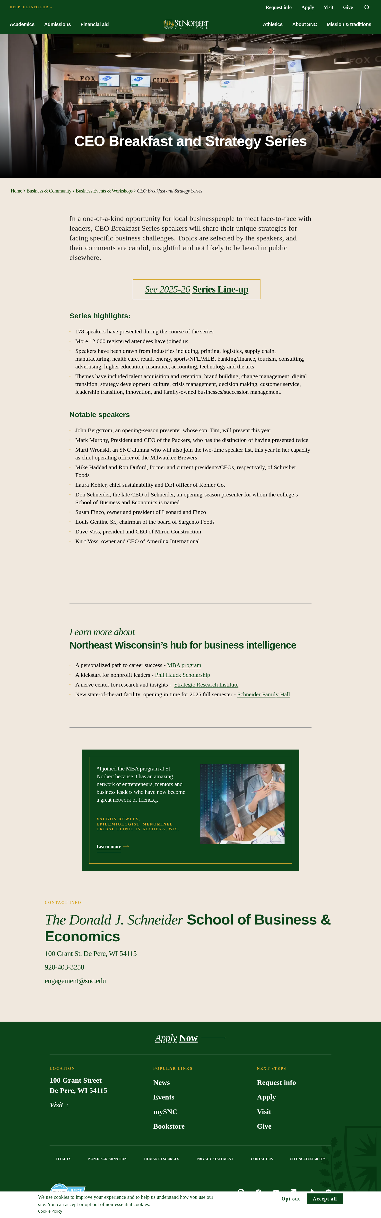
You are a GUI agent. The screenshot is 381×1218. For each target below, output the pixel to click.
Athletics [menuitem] (273, 24)
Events (163, 1097)
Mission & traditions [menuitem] (349, 24)
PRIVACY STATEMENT (215, 1159)
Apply (266, 1097)
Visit (60, 1105)
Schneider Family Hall (263, 694)
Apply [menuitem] (307, 7)
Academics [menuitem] (22, 24)
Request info (276, 1082)
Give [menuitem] (348, 7)
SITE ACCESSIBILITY (307, 1159)
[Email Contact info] (75, 981)
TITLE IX (63, 1159)
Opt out (290, 1198)
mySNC (165, 1112)
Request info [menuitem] (279, 7)
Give (264, 1126)
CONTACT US (262, 1159)
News (161, 1082)
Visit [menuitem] (328, 7)
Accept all (325, 1198)
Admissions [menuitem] (57, 24)
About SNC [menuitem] (304, 24)
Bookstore (169, 1126)
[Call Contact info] (64, 967)
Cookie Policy (50, 1211)
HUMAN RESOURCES (161, 1159)
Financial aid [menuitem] (94, 24)
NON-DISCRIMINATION (107, 1159)
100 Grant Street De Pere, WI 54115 (78, 1085)
